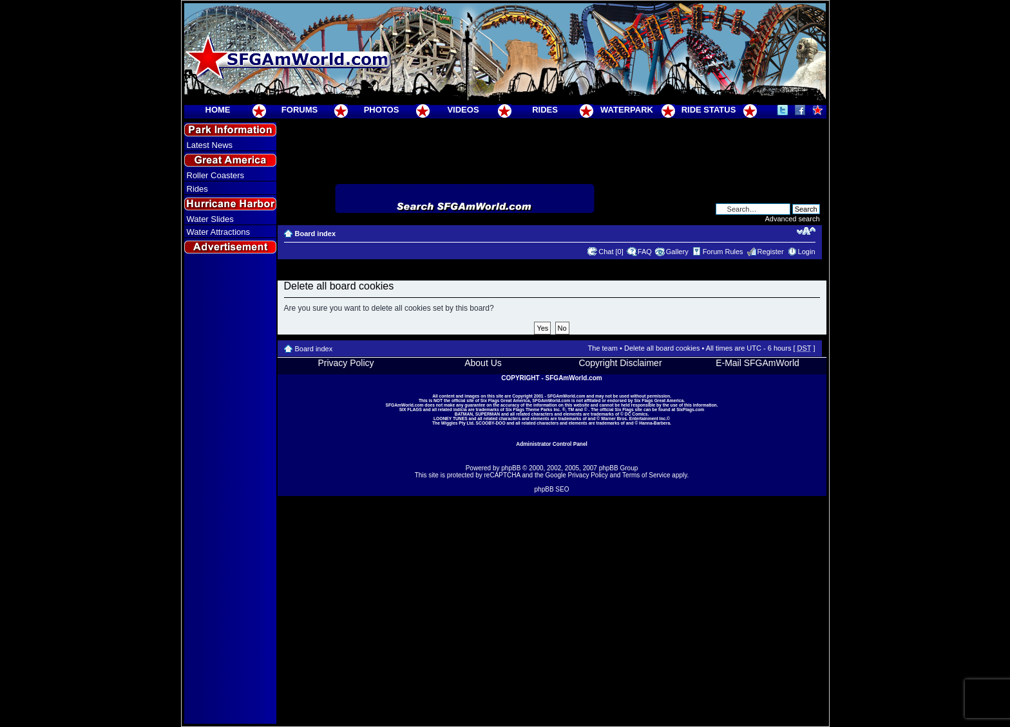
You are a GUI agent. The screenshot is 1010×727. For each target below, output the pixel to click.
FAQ (645, 251)
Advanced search (792, 219)
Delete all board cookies (662, 348)
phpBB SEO (552, 489)
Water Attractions (219, 232)
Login (806, 251)
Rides (197, 189)
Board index (315, 233)
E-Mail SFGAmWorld (757, 363)
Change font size (806, 231)
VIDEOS (463, 110)
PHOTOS (381, 110)
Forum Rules (723, 251)
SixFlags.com (690, 409)
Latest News (210, 145)
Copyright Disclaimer (620, 363)
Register (771, 251)
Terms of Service (646, 475)
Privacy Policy (346, 363)
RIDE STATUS (708, 110)
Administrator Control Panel (551, 444)
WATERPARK (626, 110)
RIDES (545, 110)
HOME (218, 110)
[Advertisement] (230, 490)
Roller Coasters (216, 175)
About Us (483, 363)
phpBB (510, 468)
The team (603, 348)
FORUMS (299, 110)
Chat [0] (611, 251)
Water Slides (210, 219)
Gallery (677, 251)
